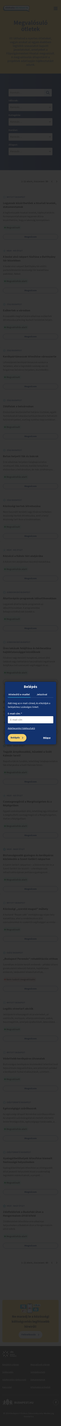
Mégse (47, 738)
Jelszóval (42, 694)
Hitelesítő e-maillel (19, 694)
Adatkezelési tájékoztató (21, 728)
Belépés (15, 737)
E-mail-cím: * (15, 713)
